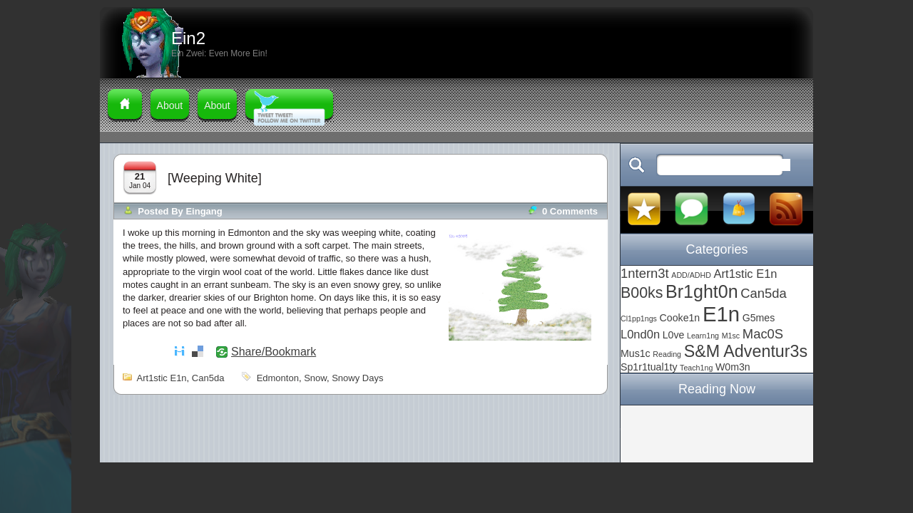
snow (315, 378)
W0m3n (732, 367)
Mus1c (636, 353)
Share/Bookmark (273, 352)
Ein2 (188, 38)
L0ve (674, 335)
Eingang (203, 211)
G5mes (759, 317)
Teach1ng (696, 367)
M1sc (731, 335)
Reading (667, 354)
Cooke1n (680, 317)
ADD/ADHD (691, 275)
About (170, 105)
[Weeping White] (215, 178)
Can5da (208, 378)
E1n (721, 314)
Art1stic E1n (162, 378)
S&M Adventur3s (746, 351)
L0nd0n (640, 334)
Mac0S (763, 333)
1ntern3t (645, 273)
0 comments (570, 211)
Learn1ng (703, 335)
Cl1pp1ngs (639, 318)
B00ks (642, 292)
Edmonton (278, 378)
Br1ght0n (701, 291)
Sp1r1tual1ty (649, 367)
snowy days (357, 378)
